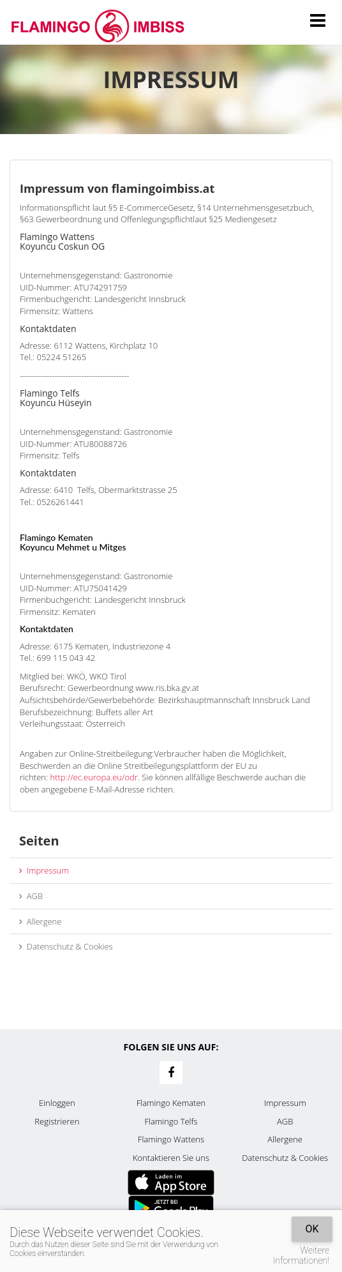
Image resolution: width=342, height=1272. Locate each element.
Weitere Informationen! (301, 1255)
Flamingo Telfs (170, 1121)
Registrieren (56, 1121)
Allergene (40, 921)
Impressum (44, 870)
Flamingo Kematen (171, 1103)
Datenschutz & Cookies (66, 946)
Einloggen (57, 1103)
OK (311, 1229)
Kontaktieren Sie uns (171, 1157)
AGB (31, 896)
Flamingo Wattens (171, 1139)
